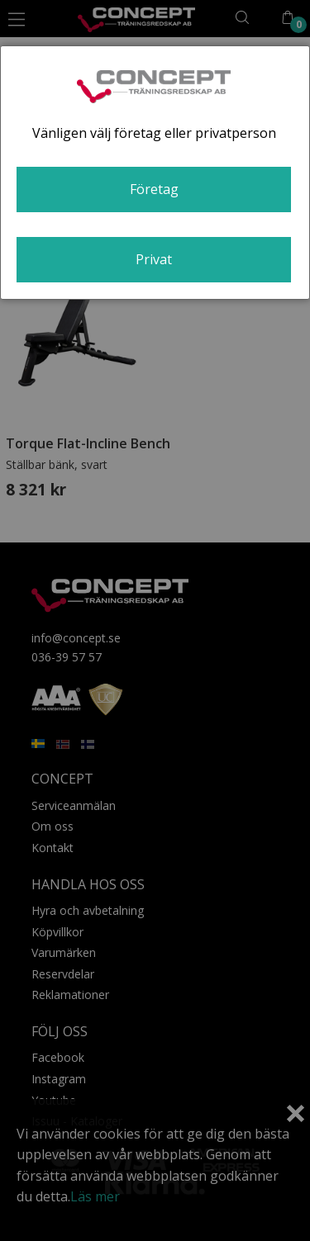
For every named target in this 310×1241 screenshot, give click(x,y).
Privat (154, 259)
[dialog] (155, 172)
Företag (154, 189)
